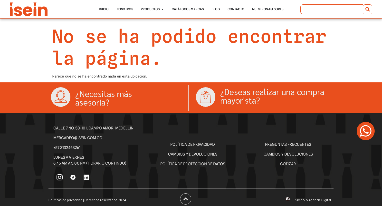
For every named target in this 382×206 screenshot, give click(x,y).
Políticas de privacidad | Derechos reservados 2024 (87, 199)
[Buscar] (367, 9)
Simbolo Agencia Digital (313, 199)
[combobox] (331, 9)
